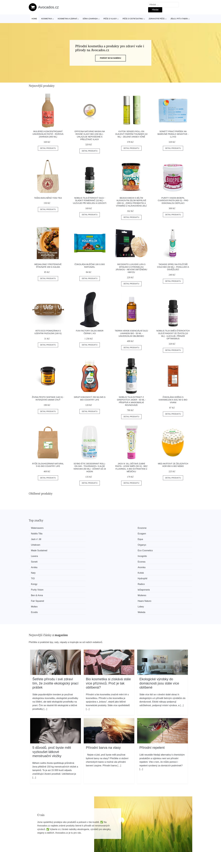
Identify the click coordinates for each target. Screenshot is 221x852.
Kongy (35, 554)
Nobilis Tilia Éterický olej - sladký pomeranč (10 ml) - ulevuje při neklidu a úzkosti (89, 200)
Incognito (162, 538)
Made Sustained (40, 538)
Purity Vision (122, 554)
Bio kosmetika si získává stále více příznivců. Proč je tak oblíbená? (108, 636)
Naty (34, 549)
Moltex (35, 565)
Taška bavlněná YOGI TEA (48, 198)
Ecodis (119, 565)
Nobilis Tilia (122, 528)
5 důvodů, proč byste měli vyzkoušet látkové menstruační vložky (51, 704)
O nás (164, 829)
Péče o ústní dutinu (133, 19)
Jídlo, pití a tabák (179, 19)
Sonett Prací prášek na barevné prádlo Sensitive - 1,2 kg (173, 134)
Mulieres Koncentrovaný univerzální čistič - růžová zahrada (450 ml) (48, 134)
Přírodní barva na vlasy (103, 700)
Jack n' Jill (37, 533)
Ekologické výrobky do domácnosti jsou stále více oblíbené (159, 636)
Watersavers (38, 528)
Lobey (77, 565)
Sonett (35, 544)
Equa (76, 533)
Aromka (162, 544)
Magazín (100, 829)
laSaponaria (164, 554)
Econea (78, 544)
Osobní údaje (167, 823)
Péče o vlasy (110, 19)
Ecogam (162, 528)
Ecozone (78, 528)
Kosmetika (46, 19)
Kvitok (77, 549)
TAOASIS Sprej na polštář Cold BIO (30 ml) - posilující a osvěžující (173, 267)
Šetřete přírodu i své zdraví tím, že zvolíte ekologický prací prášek (55, 636)
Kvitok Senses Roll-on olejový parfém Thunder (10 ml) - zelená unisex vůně (131, 134)
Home (34, 19)
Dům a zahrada (90, 19)
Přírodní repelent (152, 700)
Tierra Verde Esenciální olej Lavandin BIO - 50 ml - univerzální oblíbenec (131, 333)
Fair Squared (122, 560)
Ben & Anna (38, 560)
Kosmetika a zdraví (67, 19)
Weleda (162, 565)
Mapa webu (101, 835)
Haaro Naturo (165, 560)
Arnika (119, 544)
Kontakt (165, 835)
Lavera (119, 538)
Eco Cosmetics (81, 538)
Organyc (162, 533)
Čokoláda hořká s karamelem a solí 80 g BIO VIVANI (173, 399)
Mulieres (78, 560)
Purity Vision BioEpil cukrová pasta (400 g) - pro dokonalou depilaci (173, 200)
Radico (77, 554)
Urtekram (120, 533)
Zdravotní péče (157, 19)
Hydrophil (163, 549)
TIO (118, 549)
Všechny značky (104, 823)
